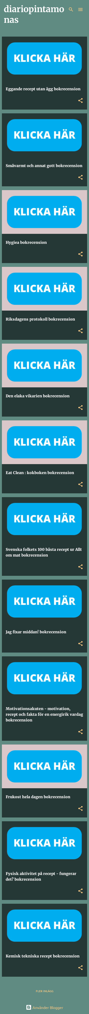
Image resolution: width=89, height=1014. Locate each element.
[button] (80, 101)
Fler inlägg (44, 991)
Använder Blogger (44, 1007)
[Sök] (71, 9)
